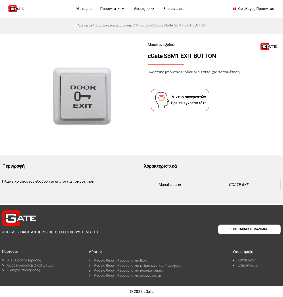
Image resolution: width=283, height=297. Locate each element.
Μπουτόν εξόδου (150, 25)
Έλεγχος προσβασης (117, 25)
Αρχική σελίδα (86, 25)
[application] (117, 8)
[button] (111, 9)
